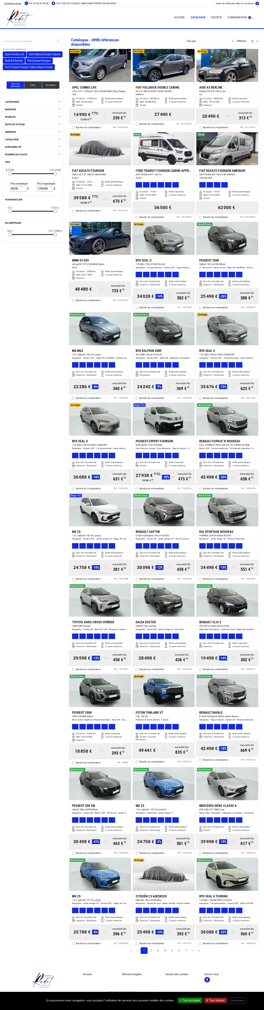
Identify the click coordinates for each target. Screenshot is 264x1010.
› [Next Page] (192, 950)
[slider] (10, 173)
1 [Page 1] (144, 950)
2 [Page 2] (151, 950)
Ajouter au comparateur (88, 127)
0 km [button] (32, 85)
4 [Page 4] (165, 950)
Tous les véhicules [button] (15, 85)
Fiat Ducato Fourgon (39, 60)
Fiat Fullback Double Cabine (44, 54)
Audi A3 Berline (14, 60)
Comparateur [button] (239, 17)
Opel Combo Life (14, 54)
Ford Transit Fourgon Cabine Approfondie (29, 67)
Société (216, 17)
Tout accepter (190, 1000)
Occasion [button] (51, 85)
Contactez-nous (12, 3)
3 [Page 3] (158, 950)
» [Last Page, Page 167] (199, 950)
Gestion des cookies (176, 974)
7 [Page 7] (186, 950)
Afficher (241, 41)
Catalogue (198, 17)
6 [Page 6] (179, 950)
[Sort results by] (215, 41)
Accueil (179, 17)
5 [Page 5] (172, 950)
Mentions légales (132, 974)
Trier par (191, 41)
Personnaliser (237, 1000)
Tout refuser (215, 1000)
